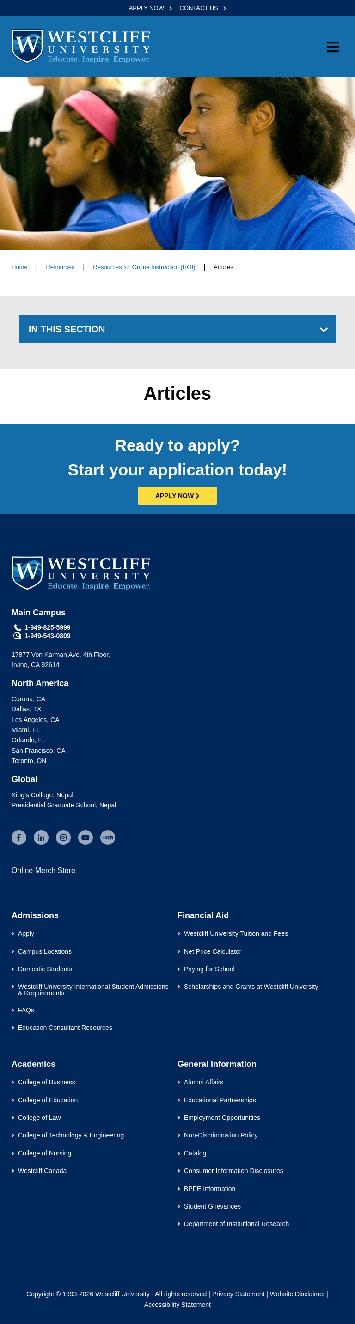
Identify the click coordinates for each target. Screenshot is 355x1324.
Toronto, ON (29, 760)
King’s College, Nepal (42, 795)
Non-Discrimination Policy (221, 1135)
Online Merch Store (43, 870)
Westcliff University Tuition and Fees (236, 933)
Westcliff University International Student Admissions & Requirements (93, 990)
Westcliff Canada (42, 1170)
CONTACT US (199, 8)
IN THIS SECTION (67, 329)
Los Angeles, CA (36, 719)
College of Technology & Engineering (71, 1135)
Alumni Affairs (203, 1082)
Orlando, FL (29, 740)
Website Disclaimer (297, 1294)
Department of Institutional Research (236, 1224)
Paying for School (209, 969)
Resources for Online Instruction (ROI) (144, 267)
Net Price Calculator (213, 951)
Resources (60, 267)
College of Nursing (44, 1153)
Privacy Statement (238, 1294)
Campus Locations (45, 951)
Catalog (195, 1153)
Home (20, 267)
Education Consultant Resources (65, 1027)
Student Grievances (212, 1206)
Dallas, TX (26, 709)
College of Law (39, 1117)
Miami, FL (26, 730)
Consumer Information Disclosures (233, 1170)
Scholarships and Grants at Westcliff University (251, 986)
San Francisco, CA (39, 750)
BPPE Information (209, 1188)
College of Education (48, 1100)
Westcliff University (122, 1294)
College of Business (46, 1082)
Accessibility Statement (177, 1304)
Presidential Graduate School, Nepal (64, 805)
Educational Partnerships (220, 1100)
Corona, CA (28, 699)
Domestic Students (45, 969)
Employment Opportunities (222, 1117)
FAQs (26, 1010)
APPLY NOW (147, 8)
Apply (26, 933)
